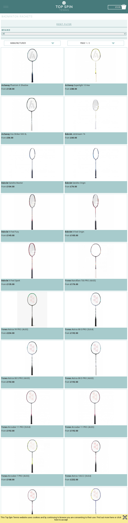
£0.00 (117, 7)
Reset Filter (64, 24)
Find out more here (105, 517)
